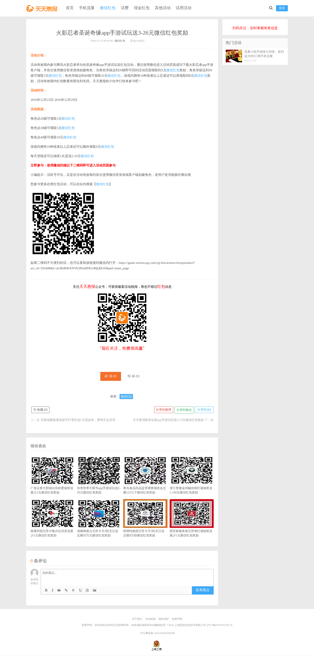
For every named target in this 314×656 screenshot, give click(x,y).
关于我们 (137, 619)
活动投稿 (150, 619)
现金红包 (142, 8)
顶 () (110, 376)
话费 (125, 8)
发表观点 (203, 591)
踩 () (134, 376)
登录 (282, 8)
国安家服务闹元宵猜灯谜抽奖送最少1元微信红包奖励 (192, 525)
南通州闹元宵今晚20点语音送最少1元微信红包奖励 (53, 525)
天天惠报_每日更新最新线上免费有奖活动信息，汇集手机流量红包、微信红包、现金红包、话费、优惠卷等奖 (42, 7)
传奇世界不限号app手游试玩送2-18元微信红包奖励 (99, 482)
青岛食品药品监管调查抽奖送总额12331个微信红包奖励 (145, 482)
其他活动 (163, 8)
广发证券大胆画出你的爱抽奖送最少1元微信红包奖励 (53, 482)
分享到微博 (162, 410)
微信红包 (108, 8)
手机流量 (87, 8)
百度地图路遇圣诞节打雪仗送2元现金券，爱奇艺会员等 (78, 420)
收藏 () (41, 410)
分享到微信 (183, 410)
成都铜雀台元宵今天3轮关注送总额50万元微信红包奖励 (99, 525)
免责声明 (177, 619)
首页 (70, 8)
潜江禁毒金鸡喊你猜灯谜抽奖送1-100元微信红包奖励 (192, 482)
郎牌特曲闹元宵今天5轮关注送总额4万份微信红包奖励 (145, 525)
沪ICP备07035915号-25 (219, 625)
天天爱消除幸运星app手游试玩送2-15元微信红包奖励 (168, 420)
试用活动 (183, 8)
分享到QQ (204, 410)
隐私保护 (164, 619)
